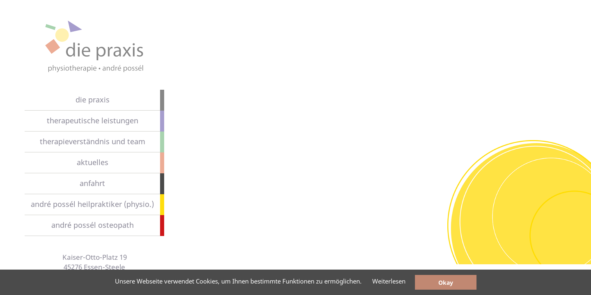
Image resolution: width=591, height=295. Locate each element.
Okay (445, 282)
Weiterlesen (388, 281)
